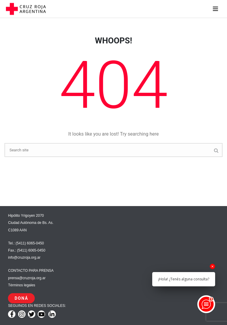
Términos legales (21, 285)
